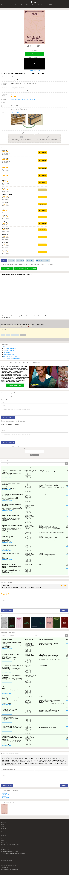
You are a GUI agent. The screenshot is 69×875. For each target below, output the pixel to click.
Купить (34, 54)
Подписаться (34, 455)
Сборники (3, 862)
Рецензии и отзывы (8, 350)
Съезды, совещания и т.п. (7, 857)
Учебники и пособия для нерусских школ (10, 844)
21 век (33, 5)
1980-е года (3, 828)
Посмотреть (42, 152)
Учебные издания (5, 847)
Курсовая (18, 99)
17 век (10, 5)
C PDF (50, 5)
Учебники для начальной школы (8, 865)
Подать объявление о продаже (10, 424)
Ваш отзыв (4, 592)
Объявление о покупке (9, 347)
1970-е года (3, 826)
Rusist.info (36, 2)
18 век (16, 5)
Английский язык (5, 849)
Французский (5, 797)
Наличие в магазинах (9, 354)
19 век (22, 5)
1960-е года (3, 824)
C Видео (57, 5)
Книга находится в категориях (11, 358)
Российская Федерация (6, 860)
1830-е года (5, 794)
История (3, 855)
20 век (28, 5)
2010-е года (3, 835)
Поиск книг (4, 5)
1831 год (4, 793)
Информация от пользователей (11, 356)
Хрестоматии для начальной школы (9, 851)
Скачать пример (31, 268)
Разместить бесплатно (8, 442)
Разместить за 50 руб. (8, 417)
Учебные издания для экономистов (9, 869)
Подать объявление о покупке (9, 400)
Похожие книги (7, 352)
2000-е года (3, 832)
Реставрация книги (16, 112)
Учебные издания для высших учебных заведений (13, 853)
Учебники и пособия (6, 864)
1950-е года (3, 822)
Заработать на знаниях (42, 260)
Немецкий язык (4, 867)
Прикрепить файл (7, 610)
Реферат (13, 99)
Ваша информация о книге (8, 769)
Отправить (64, 610)
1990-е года (3, 830)
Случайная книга (42, 5)
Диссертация (33, 99)
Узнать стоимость (20, 268)
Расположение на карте (7, 477)
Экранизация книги (34, 64)
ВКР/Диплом (25, 99)
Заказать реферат (7, 268)
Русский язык (4, 842)
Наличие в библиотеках (9, 348)
